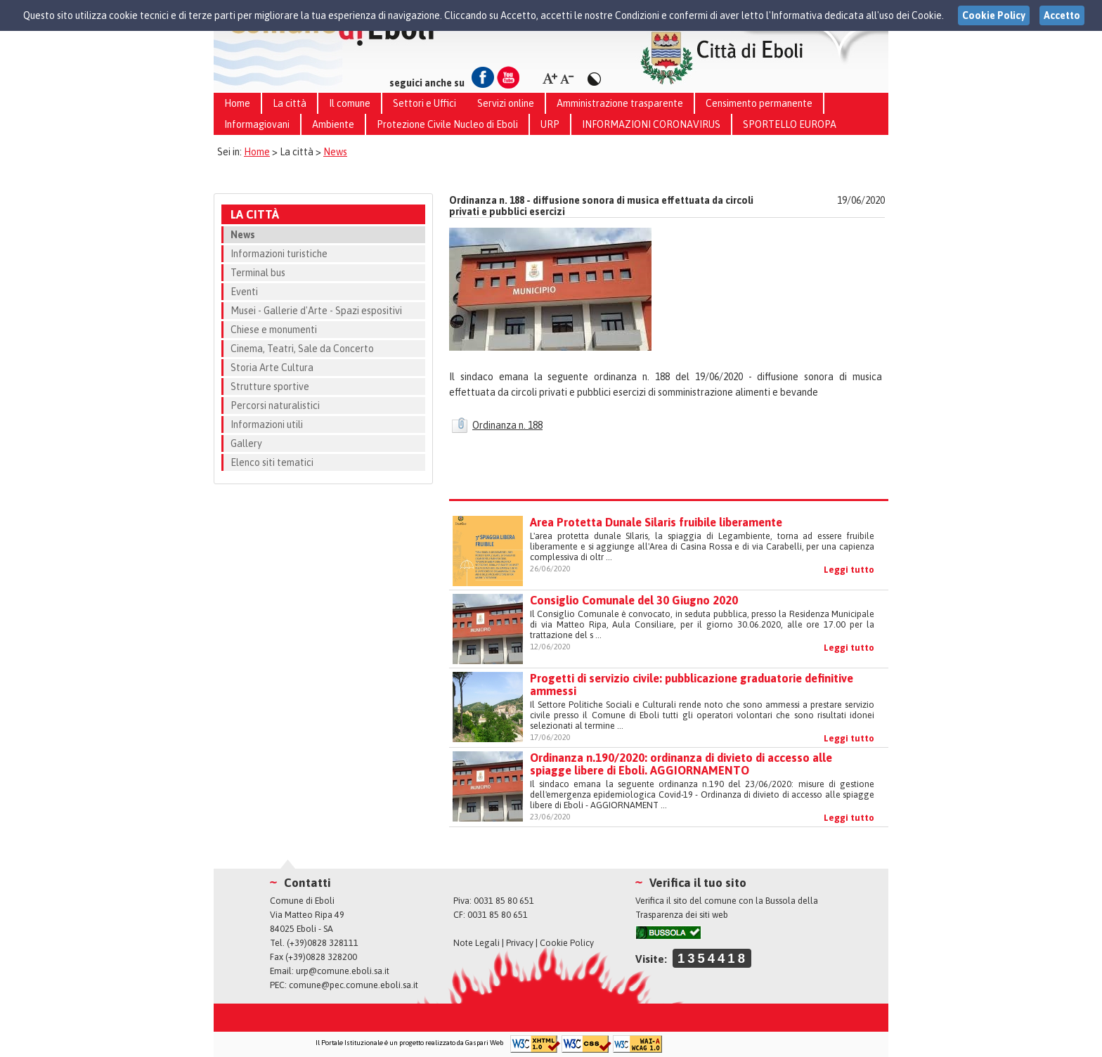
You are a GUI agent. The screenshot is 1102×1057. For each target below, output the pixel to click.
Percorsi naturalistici (275, 405)
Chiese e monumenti (274, 329)
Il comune (349, 103)
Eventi (244, 291)
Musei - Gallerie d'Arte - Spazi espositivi (316, 310)
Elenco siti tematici (272, 462)
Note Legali (476, 943)
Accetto (1062, 15)
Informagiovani (257, 124)
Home (237, 103)
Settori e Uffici (424, 103)
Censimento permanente (759, 103)
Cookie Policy (567, 943)
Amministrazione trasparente (620, 103)
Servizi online (505, 103)
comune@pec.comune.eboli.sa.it (353, 985)
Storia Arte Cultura (272, 367)
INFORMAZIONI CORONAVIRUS (651, 124)
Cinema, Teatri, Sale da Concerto (302, 348)
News (335, 151)
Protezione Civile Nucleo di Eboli (447, 124)
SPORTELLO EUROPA (789, 124)
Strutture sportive (270, 386)
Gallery (246, 443)
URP (549, 124)
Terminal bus (258, 272)
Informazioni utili (267, 424)
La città (289, 103)
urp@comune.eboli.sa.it (342, 971)
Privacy (519, 943)
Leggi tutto (849, 569)
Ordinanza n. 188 (507, 425)
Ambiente (333, 124)
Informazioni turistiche (279, 253)
